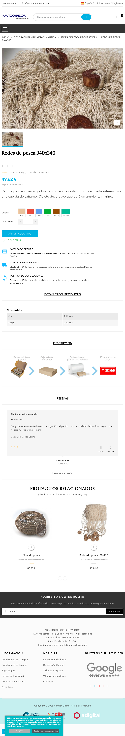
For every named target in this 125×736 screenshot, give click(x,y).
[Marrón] (56, 213)
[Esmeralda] (65, 213)
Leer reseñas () (17, 172)
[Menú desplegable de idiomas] (87, 3)
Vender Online (61, 705)
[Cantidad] (28, 222)
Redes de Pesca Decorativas (31, 560)
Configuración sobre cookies (46, 731)
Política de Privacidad (13, 675)
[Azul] (38, 213)
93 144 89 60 (10, 3)
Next (65, 578)
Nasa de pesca (31, 555)
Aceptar (19, 731)
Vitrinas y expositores (54, 675)
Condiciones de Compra (15, 659)
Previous (60, 578)
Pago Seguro (9, 670)
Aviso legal (7, 686)
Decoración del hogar (54, 659)
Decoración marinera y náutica (94, 560)
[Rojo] (30, 213)
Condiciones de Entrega (14, 665)
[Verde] (47, 213)
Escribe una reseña (39, 172)
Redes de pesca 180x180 (93, 555)
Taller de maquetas (53, 670)
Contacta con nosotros (14, 681)
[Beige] (21, 213)
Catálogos (48, 681)
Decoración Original (53, 665)
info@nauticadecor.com (36, 3)
